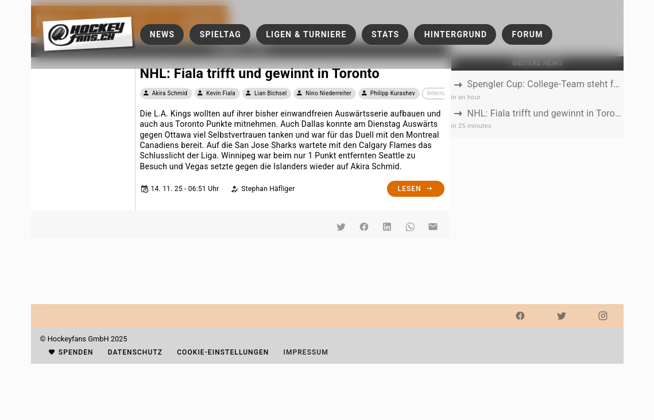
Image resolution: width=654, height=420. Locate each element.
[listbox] (537, 104)
